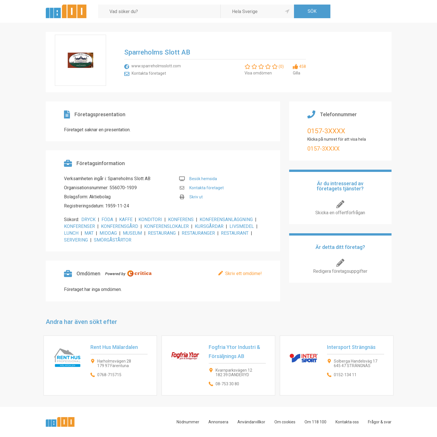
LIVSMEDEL (241, 226)
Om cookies (284, 422)
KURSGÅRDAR (209, 226)
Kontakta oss (347, 422)
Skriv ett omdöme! (243, 273)
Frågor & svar (380, 422)
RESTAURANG (162, 233)
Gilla (296, 73)
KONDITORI (150, 219)
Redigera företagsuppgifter (340, 271)
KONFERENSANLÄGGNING (226, 219)
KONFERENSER (79, 226)
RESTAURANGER (198, 233)
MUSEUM (132, 233)
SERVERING (76, 240)
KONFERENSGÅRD (119, 226)
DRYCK (88, 219)
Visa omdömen (258, 73)
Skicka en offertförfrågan (340, 212)
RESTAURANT (234, 233)
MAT (89, 233)
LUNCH (71, 233)
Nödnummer (188, 422)
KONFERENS (181, 219)
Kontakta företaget (149, 73)
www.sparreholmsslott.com (156, 66)
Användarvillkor (251, 422)
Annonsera (218, 422)
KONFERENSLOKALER (166, 226)
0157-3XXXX (326, 131)
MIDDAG (108, 233)
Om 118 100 (315, 422)
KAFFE (125, 219)
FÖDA (107, 219)
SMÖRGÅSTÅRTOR (112, 240)
